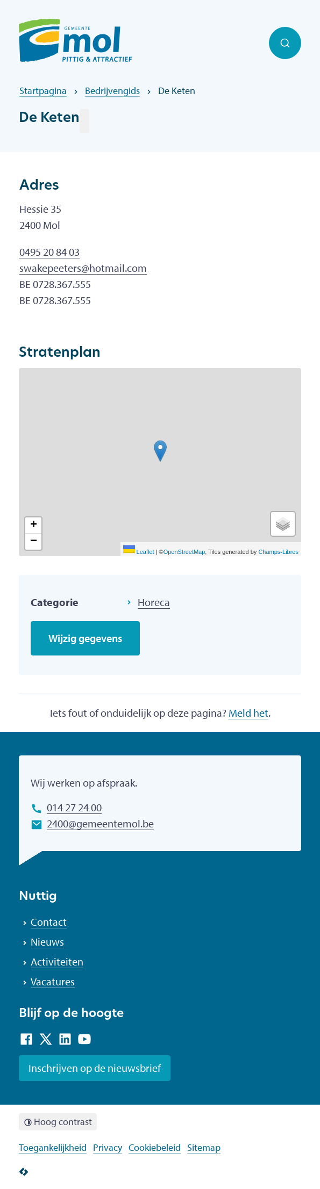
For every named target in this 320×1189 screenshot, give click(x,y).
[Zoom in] (33, 525)
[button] (160, 451)
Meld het (248, 712)
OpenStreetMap (184, 552)
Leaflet (138, 552)
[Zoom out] (33, 542)
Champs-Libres (278, 552)
